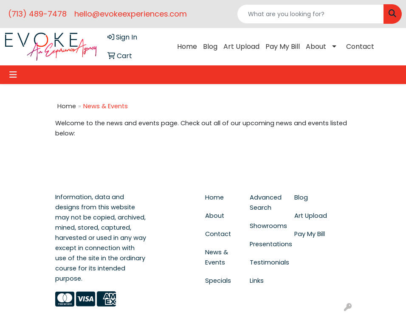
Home (187, 46)
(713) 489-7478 (37, 13)
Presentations (267, 244)
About (316, 46)
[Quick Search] (310, 14)
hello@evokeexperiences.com (130, 13)
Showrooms (267, 226)
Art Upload (241, 46)
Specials (218, 280)
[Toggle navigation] (13, 75)
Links (257, 280)
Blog (210, 46)
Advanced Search (266, 202)
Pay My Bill (282, 46)
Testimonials (267, 262)
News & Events (216, 257)
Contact (360, 46)
